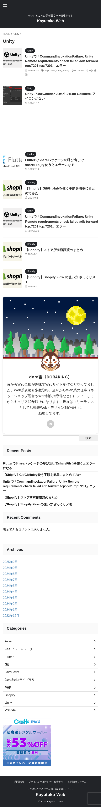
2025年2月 (10, 561)
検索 (88, 438)
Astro (8, 641)
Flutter (9, 657)
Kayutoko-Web (50, 21)
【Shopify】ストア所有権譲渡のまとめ (54, 250)
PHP (8, 687)
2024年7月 (10, 579)
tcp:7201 (50, 70)
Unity (59, 70)
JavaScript (12, 672)
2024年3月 (10, 597)
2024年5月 (10, 585)
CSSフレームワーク (19, 649)
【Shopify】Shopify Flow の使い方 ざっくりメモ (37, 504)
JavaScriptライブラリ (20, 679)
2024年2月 (10, 603)
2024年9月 (10, 567)
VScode (10, 710)
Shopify (10, 695)
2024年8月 (10, 573)
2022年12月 (11, 615)
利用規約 (19, 781)
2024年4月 (10, 591)
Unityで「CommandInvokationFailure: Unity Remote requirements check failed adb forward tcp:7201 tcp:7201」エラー (61, 61)
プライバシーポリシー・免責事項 (46, 781)
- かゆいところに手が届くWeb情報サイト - (50, 789)
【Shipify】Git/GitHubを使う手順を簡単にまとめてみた (42, 474)
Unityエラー (70, 70)
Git (7, 664)
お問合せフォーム (77, 781)
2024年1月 (10, 609)
